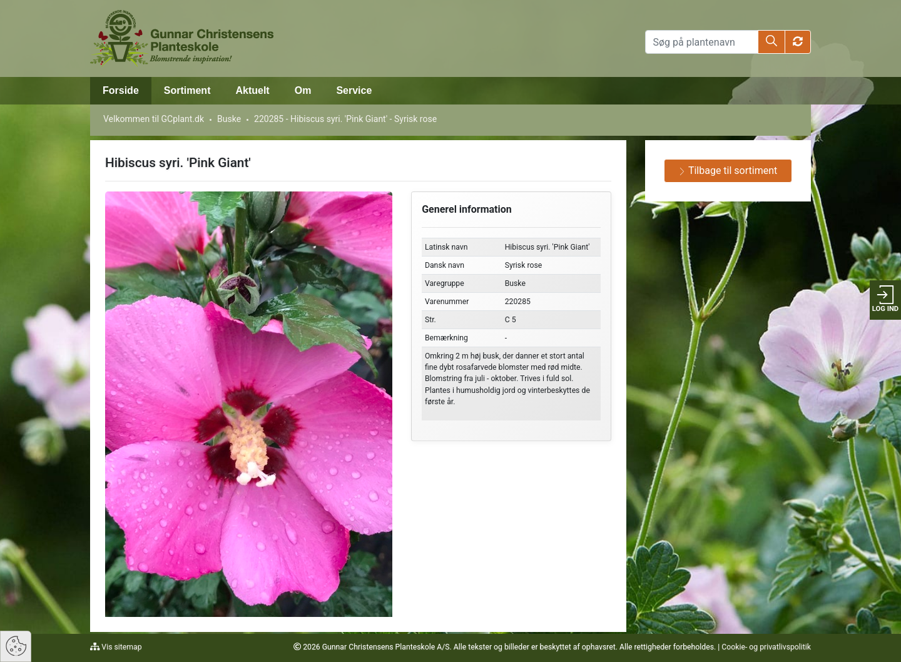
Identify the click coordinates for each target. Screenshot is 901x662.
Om (303, 90)
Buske (229, 119)
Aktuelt (252, 90)
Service (354, 90)
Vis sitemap (120, 647)
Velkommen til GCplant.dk (153, 119)
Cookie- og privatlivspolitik (766, 647)
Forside (121, 90)
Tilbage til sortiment (727, 170)
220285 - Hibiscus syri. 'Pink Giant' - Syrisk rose (345, 119)
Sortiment (187, 90)
